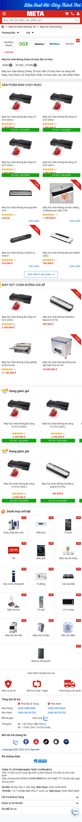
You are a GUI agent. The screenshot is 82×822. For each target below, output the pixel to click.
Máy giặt (41, 558)
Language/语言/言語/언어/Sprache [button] (20, 749)
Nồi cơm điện (68, 635)
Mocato (70, 43)
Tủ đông (41, 584)
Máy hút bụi (13, 609)
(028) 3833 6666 (56, 708)
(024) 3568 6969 (27, 708)
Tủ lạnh (68, 532)
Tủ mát (41, 609)
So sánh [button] (35, 221)
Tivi (13, 558)
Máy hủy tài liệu (41, 635)
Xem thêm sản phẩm (41, 274)
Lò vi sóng (68, 609)
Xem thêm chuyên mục (41, 673)
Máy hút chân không (51, 26)
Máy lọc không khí (40, 661)
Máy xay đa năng (68, 558)
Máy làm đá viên (13, 635)
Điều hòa (41, 532)
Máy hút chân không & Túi (22, 26)
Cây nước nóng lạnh (13, 584)
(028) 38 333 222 (27, 712)
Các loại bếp (68, 584)
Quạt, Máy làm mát (14, 532)
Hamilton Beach (9, 44)
